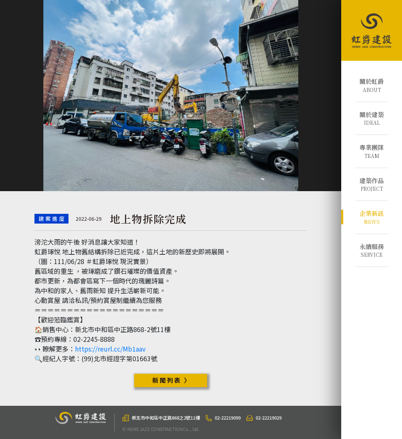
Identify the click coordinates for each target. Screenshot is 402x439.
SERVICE (371, 250)
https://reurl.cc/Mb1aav (110, 349)
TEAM (371, 151)
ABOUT (371, 85)
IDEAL (371, 118)
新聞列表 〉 (171, 380)
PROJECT (371, 184)
